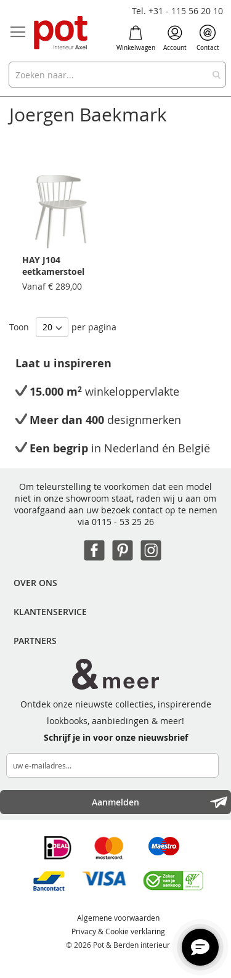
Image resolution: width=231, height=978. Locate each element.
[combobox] (117, 75)
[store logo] (61, 33)
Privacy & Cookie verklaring (118, 931)
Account (175, 38)
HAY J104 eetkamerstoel (53, 265)
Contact (208, 38)
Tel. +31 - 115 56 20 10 (177, 11)
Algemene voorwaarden (118, 918)
